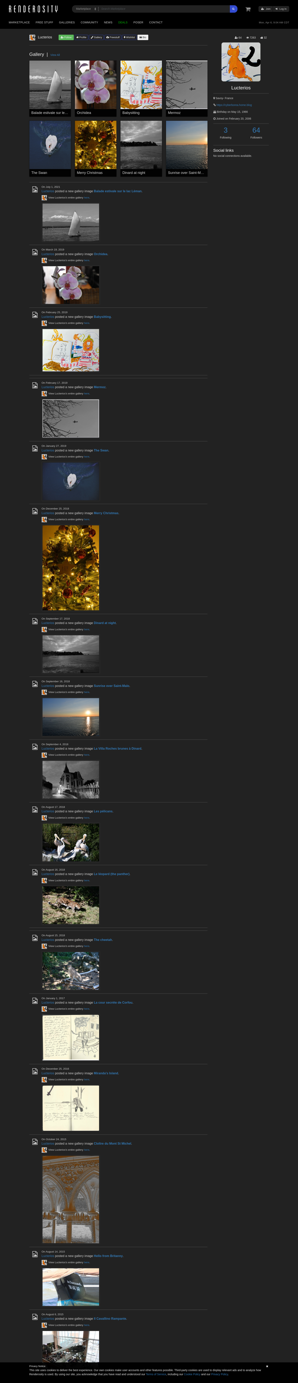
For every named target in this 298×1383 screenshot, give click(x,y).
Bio (143, 37)
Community (89, 22)
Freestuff (113, 37)
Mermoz (174, 113)
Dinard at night (133, 173)
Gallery (96, 37)
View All (55, 54)
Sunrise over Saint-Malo (186, 173)
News (108, 22)
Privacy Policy (219, 1374)
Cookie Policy (192, 1374)
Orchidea (84, 113)
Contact (156, 22)
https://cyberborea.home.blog (234, 105)
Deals (123, 22)
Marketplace (19, 22)
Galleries (67, 22)
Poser (138, 22)
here (86, 197)
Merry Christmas (90, 173)
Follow (66, 37)
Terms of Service (156, 1374)
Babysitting (131, 113)
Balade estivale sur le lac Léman (56, 113)
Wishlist (129, 37)
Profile (81, 37)
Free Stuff (44, 22)
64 (256, 130)
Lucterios (48, 191)
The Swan (39, 173)
